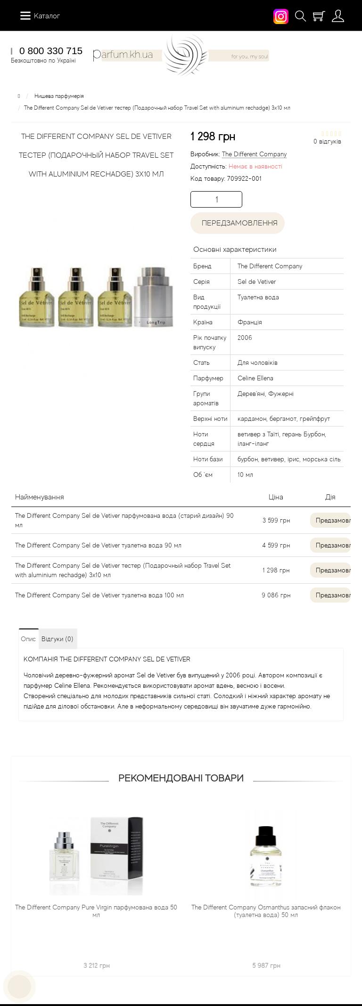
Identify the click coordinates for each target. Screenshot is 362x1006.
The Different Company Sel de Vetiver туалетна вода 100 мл (99, 595)
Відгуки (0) (57, 639)
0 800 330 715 (50, 50)
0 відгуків (327, 141)
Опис (28, 639)
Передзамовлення (238, 223)
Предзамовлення (333, 520)
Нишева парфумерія (59, 96)
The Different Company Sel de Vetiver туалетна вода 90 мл (98, 545)
